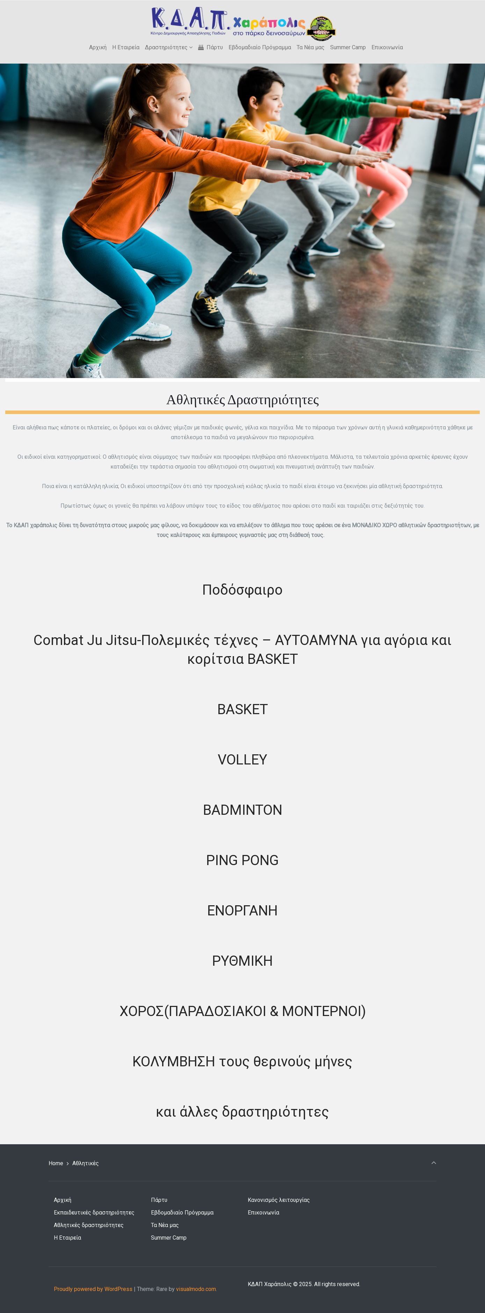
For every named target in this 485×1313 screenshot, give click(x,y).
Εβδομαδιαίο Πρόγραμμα (182, 1212)
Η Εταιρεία (67, 1237)
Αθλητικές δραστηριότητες (89, 1225)
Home (56, 1163)
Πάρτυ (159, 1200)
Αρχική (62, 1200)
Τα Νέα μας (165, 1225)
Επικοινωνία (263, 1212)
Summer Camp (169, 1237)
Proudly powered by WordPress (93, 1289)
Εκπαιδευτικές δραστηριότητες (94, 1212)
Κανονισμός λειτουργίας (279, 1200)
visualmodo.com (196, 1289)
